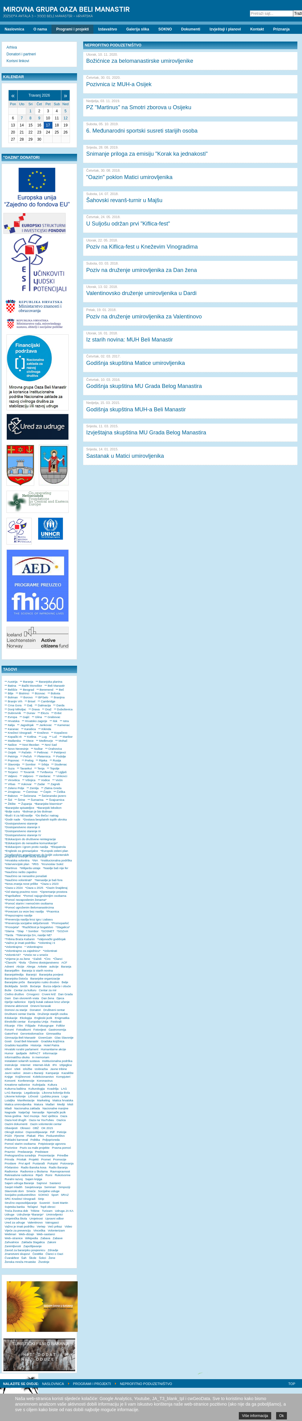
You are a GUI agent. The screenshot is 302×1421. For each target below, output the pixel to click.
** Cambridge (46, 701)
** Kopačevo (59, 732)
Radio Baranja (58, 1167)
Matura (38, 1104)
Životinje (43, 1261)
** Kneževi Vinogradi (18, 732)
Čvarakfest (12, 1257)
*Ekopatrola (58, 846)
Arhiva (11, 47)
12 (65, 118)
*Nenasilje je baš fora (49, 880)
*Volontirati (50, 950)
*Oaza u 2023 (49, 883)
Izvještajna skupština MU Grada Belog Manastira (146, 432)
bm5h (24, 986)
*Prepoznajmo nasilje (18, 915)
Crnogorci (33, 994)
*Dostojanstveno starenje (21, 823)
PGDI (8, 1135)
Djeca (60, 998)
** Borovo (26, 697)
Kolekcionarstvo (43, 1076)
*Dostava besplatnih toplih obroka (45, 819)
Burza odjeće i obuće (57, 986)
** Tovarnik (27, 772)
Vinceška (39, 1230)
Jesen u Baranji (33, 1073)
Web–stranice (13, 1238)
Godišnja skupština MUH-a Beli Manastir (136, 409)
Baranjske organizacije (45, 978)
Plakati (31, 1135)
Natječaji (24, 1112)
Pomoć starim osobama (20, 1143)
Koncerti (10, 1080)
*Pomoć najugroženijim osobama (44, 895)
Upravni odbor (54, 1218)
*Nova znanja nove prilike (21, 883)
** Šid (8, 799)
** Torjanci (11, 772)
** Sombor (29, 764)
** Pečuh (26, 756)
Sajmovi (41, 1183)
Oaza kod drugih (15, 1120)
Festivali (56, 1021)
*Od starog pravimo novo (21, 891)
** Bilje (9, 693)
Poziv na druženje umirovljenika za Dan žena (141, 270)
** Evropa (11, 717)
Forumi (9, 1029)
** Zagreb (53, 784)
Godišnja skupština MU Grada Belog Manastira (144, 386)
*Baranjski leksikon (49, 807)
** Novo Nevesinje (16, 748)
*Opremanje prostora (53, 891)
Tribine (35, 1210)
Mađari (50, 1104)
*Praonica (52, 911)
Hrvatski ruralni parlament (21, 1049)
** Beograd (27, 689)
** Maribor (66, 736)
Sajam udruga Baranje (19, 1183)
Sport (54, 1194)
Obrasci (25, 1128)
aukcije (54, 966)
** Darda (58, 705)
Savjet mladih (13, 1187)
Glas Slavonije (64, 1037)
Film (20, 1025)
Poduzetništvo (55, 1135)
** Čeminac (30, 791)
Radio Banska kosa (34, 1167)
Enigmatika (62, 1018)
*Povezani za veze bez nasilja (24, 911)
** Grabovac (52, 717)
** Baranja (26, 681)
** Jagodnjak (25, 725)
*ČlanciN (10, 962)
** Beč (60, 689)
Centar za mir (48, 990)
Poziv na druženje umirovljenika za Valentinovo (144, 316)
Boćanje (35, 986)
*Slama (9, 931)
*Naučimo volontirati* (18, 880)
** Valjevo (11, 776)
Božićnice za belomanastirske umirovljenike (139, 61)
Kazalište (68, 1073)
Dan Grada (65, 994)
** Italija (10, 725)
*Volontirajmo (13, 946)
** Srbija (43, 764)
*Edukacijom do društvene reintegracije (30, 839)
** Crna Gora (13, 705)
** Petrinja (11, 756)
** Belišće (11, 689)
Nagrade (10, 1112)
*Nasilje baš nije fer (55, 868)
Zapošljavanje (32, 1246)
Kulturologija (36, 1088)
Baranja (66, 966)
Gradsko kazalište (16, 1045)
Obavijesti (11, 1128)
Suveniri (44, 1202)
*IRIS (35, 864)
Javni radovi (12, 1073)
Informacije (50, 1053)
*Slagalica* (62, 927)
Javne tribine (58, 1069)
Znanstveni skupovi (17, 1253)
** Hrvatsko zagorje (34, 721)
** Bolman (11, 697)
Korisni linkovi (17, 61)
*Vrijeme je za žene (17, 958)
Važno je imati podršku (19, 1226)
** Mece (28, 740)
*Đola (22, 962)
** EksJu (43, 713)
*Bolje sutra (12, 811)
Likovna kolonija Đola (56, 1092)
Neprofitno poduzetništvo (146, 1384)
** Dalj (28, 705)
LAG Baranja (13, 1092)
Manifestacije (26, 1100)
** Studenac (59, 764)
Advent (9, 966)
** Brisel (30, 701)
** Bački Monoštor (30, 685)
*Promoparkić (60, 923)
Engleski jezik (43, 1018)
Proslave (10, 1163)
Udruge (9, 1214)
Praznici (10, 1151)
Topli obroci (47, 1206)
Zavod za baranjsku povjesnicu (25, 1250)
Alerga (31, 966)
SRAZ (65, 1194)
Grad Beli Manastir (26, 1041)
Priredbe (62, 1155)
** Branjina (57, 697)
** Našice (11, 744)
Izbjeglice (65, 1065)
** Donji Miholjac (15, 709)
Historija (36, 1045)
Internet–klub (41, 1065)
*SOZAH (62, 931)
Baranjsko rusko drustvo (43, 982)
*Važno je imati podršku (20, 942)
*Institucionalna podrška (56, 860)
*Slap (20, 931)
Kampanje (52, 1073)
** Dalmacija (43, 705)
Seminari (50, 1187)
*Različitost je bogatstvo (37, 927)
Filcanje (10, 1025)
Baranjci (31, 974)
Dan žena (47, 998)
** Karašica (28, 729)
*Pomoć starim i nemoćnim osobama (29, 903)
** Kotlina (30, 736)
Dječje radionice (15, 1002)
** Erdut (56, 713)
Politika (35, 1139)
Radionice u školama (34, 1171)
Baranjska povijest (51, 974)
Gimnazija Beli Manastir (20, 1037)
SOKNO (43, 1194)
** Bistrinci (22, 693)
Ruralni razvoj (14, 1179)
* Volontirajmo (34, 946)
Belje (65, 982)
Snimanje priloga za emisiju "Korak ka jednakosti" (147, 154)
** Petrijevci (58, 752)
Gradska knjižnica (52, 1041)
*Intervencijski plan (17, 864)
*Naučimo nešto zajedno (21, 872)
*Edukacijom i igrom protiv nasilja (26, 846)
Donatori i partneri (21, 54)
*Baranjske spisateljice (19, 807)
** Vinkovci (60, 776)
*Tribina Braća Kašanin (20, 939)
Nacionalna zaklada (27, 1108)
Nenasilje (38, 1112)
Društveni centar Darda (20, 1014)
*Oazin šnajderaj (56, 887)
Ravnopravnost (60, 1171)
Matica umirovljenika (18, 1104)
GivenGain (45, 1037)
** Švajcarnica (55, 799)
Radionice (11, 1171)
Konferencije (26, 1080)
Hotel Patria (51, 1045)
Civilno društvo (14, 994)
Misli (70, 1104)
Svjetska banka (15, 1206)
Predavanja (25, 1151)
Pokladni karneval (16, 1139)
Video (68, 1226)
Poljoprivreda (51, 1139)
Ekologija (26, 1018)
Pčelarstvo (11, 1167)
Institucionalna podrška (57, 1061)
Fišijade (30, 1025)
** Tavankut (24, 768)
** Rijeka (41, 760)
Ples (41, 1135)
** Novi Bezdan (29, 744)
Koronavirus (45, 1080)
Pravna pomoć (61, 1147)
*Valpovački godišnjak (51, 939)
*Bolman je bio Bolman (37, 811)
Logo (65, 1096)
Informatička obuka (17, 1057)
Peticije (62, 1132)
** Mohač (61, 740)
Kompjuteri (63, 1076)
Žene (51, 1257)
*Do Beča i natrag (46, 815)
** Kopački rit (13, 736)
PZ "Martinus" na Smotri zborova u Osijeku (138, 107)
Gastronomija (57, 1029)
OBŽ (36, 1128)
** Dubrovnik (13, 713)
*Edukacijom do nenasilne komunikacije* (31, 843)
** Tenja (39, 768)
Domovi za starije (16, 1010)
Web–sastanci (46, 1234)
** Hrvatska (12, 721)
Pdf (52, 1132)
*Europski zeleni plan (54, 850)
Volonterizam (56, 1230)
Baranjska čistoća (16, 978)
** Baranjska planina (49, 681)
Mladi (8, 1108)
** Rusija (55, 760)
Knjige (9, 1076)
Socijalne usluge (48, 1191)
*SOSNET (47, 931)
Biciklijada (11, 986)
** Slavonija (12, 764)
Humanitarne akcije (53, 1049)
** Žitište (10, 803)
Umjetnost (36, 1218)
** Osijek (10, 752)
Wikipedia (31, 1238)
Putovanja (67, 1163)
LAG (64, 1088)
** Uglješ (61, 772)
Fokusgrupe (46, 1025)
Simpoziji (64, 1187)
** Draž (46, 709)
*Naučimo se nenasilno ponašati (26, 876)
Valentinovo (35, 1222)
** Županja (25, 803)
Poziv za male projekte (35, 1147)
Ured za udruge (15, 1222)
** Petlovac (41, 752)
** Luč (53, 736)
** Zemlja (33, 788)
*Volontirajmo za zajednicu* (22, 950)
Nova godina (13, 1116)
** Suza (9, 768)
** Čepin (45, 791)
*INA (35, 860)
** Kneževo (41, 732)
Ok (281, 1416)
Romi (48, 1175)
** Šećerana (28, 795)
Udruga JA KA (64, 1210)
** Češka (59, 791)
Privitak (21, 1159)
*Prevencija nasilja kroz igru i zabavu (29, 919)
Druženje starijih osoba (53, 1014)
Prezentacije (46, 1155)
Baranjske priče (15, 982)
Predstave (41, 1151)
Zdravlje (53, 1250)
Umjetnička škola (16, 1218)
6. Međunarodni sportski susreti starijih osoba (142, 131)
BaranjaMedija (14, 974)
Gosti (8, 1041)
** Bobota (54, 693)
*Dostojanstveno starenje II (22, 827)
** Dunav (29, 713)
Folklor (60, 1025)
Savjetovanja (33, 1187)
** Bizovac (38, 693)
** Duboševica (63, 709)
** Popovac (12, 760)
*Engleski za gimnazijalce (21, 850)
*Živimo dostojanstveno (43, 962)
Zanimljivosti (13, 1246)
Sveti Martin (60, 1202)
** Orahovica (53, 748)
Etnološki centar (15, 1021)
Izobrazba (41, 1069)
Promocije (59, 1159)
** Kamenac (62, 725)
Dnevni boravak (41, 1006)
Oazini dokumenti (16, 1124)
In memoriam (40, 1057)
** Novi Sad (49, 744)
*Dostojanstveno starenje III (23, 831)
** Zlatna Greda (51, 788)
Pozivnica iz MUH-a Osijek (119, 84)
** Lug (43, 736)
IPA (54, 1065)
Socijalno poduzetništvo (20, 1194)
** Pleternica (42, 756)
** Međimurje (44, 740)
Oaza (63, 1116)
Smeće (30, 1191)
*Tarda (9, 935)
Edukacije (11, 1018)
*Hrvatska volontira (17, 860)
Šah (24, 1257)
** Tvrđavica (45, 772)
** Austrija (11, 681)
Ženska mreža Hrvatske (20, 1261)
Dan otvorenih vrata (26, 998)
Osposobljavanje (36, 1132)
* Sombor (32, 931)
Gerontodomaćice (32, 1033)
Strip (41, 1198)
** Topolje (53, 768)
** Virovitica (12, 780)
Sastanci (55, 1183)
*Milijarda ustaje (30, 868)
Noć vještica (50, 1116)
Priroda (9, 1159)
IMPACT (35, 1053)
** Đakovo (11, 795)
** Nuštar (37, 748)
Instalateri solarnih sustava (22, 1061)
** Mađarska (13, 740)
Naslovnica (53, 1384)
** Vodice (44, 780)
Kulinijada (38, 1084)
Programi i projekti (92, 1384)
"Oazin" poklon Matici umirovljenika (129, 177)
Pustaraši (39, 1163)
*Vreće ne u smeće (35, 954)
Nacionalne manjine (55, 1108)
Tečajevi (32, 1206)
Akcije (20, 966)
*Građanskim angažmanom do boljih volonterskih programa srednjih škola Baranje (37, 855)
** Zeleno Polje (14, 788)
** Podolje (59, 756)
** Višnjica (28, 780)
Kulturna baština (15, 1088)
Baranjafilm (12, 970)
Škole (32, 1257)
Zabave (58, 1238)
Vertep (41, 1226)
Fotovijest (39, 1029)
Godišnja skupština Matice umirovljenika (135, 363)
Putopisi (52, 1163)
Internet (25, 1065)
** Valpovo (26, 776)
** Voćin (57, 780)
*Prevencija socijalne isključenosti (27, 923)
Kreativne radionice (17, 1084)
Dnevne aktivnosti (16, 1006)
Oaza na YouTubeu (41, 1120)
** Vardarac (43, 776)
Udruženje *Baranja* (30, 1214)
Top (291, 1384)
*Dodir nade (12, 819)
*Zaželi (36, 958)
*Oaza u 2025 (34, 887)
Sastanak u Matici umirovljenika (125, 456)
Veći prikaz (55, 1226)
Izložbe (27, 1069)
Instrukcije (11, 1065)
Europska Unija (38, 1021)
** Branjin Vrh (13, 701)
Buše (8, 990)
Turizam (47, 1210)
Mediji (61, 1104)
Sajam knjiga (33, 1179)
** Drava (34, 709)
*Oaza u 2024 (14, 887)
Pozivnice (11, 1147)
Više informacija (255, 1416)
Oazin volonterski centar (46, 1124)
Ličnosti (33, 1096)
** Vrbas (10, 784)
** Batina (10, 685)
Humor (9, 1053)
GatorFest (11, 1033)
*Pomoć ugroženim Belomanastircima (29, 907)
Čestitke (37, 1253)
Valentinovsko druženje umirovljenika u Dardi (141, 293)
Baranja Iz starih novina (37, 970)
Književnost (23, 1076)
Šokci (42, 1257)
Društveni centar (54, 1010)
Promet (46, 1159)
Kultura (52, 1084)
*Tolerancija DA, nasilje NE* (34, 935)
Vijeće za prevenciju (18, 1230)
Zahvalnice (12, 1242)
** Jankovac (44, 725)
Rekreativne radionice (19, 1175)
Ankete (42, 966)
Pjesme (19, 1135)
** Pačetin (24, 752)
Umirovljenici (54, 1214)
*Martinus (11, 868)
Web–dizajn (26, 1234)
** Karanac (12, 729)
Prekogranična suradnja (20, 1155)
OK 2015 (47, 1128)
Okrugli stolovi (14, 1132)
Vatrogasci (52, 1222)
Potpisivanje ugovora (52, 1143)
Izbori (8, 1069)
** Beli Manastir (55, 685)
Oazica (61, 1120)
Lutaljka (10, 1100)
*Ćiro (47, 958)
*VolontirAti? (13, 954)
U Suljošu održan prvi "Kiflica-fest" (128, 224)
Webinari (10, 1234)
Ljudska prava (50, 1096)
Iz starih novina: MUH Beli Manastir (129, 340)
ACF (64, 962)
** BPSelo (41, 697)
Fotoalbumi (23, 1029)
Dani (8, 998)
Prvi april (24, 1163)
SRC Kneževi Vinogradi (20, 1198)
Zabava (45, 1238)
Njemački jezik (56, 1112)
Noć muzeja (31, 1116)
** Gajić (25, 717)
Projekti (34, 1159)
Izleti (17, 1069)
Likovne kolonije (15, 1096)
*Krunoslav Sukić (52, 864)
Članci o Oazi (54, 1253)
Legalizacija (31, 1092)
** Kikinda (44, 729)
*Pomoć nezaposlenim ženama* (26, 899)
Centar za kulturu (25, 990)
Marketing (43, 1100)
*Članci (57, 958)
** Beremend (44, 689)
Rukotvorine (63, 1175)
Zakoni (51, 1242)
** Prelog (27, 760)
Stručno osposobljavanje (21, 1202)
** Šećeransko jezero (52, 795)
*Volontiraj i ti (46, 942)
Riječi (39, 1175)
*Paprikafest (13, 895)
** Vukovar (25, 784)
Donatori (35, 1010)
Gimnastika (53, 1033)
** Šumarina (35, 799)
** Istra (64, 721)
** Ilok (53, 721)
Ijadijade (21, 1053)
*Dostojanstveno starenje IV (23, 835)
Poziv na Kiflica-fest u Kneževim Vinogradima (142, 247)
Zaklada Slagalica (33, 1242)
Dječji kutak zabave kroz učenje (48, 1002)
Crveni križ (49, 994)
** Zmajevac (13, 791)
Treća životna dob (16, 1210)
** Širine (19, 799)
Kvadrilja (53, 1088)
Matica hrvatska (62, 1100)
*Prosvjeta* (12, 927)
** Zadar (39, 784)
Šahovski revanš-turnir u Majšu (124, 200)
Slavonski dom (14, 1191)
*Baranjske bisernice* (49, 803)
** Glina (37, 717)
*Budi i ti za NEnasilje (19, 815)
